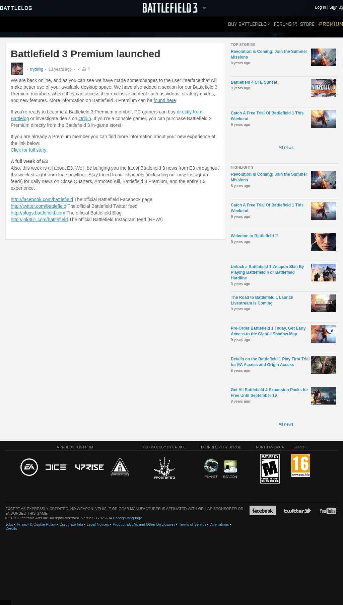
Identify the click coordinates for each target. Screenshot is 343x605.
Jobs (9, 524)
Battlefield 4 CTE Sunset (254, 82)
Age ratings (219, 524)
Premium (330, 24)
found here (164, 100)
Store (307, 24)
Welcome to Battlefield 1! (254, 236)
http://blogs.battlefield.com (38, 212)
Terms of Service (192, 524)
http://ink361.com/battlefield (39, 219)
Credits (11, 528)
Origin (84, 118)
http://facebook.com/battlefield (42, 199)
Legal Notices (98, 524)
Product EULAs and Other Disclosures (144, 524)
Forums (285, 24)
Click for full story (29, 150)
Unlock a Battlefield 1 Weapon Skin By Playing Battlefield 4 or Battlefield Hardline (267, 272)
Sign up (336, 7)
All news (286, 147)
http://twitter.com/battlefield (38, 206)
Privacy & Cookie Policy (36, 524)
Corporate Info (71, 524)
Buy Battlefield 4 (249, 24)
